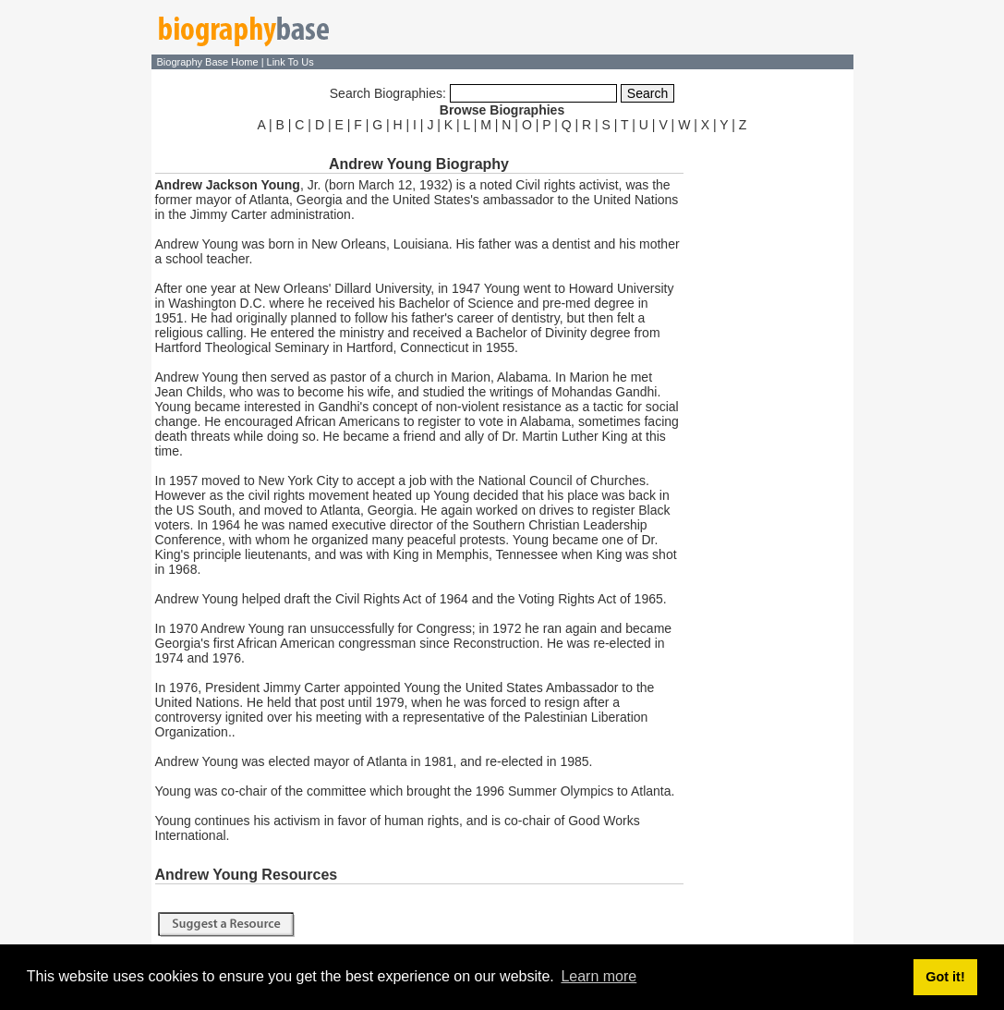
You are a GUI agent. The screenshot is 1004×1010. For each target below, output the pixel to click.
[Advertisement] (770, 414)
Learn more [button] (598, 976)
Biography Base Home (209, 61)
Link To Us (290, 61)
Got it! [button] (944, 976)
